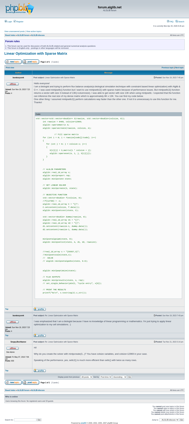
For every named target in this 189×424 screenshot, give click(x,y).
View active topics (33, 31)
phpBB (83, 423)
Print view (10, 68)
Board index (10, 35)
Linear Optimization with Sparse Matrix (35, 53)
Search (180, 22)
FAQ (170, 22)
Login (8, 22)
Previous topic (168, 68)
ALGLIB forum (23, 35)
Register (18, 22)
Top (6, 309)
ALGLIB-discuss (38, 35)
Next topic (179, 68)
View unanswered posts (14, 31)
